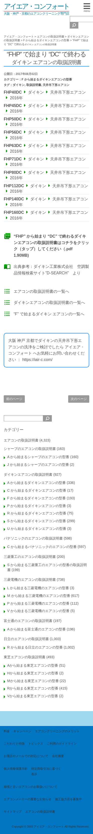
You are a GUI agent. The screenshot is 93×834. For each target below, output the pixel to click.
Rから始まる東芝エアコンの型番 (32, 688)
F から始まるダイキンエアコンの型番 (47, 79)
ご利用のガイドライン (62, 743)
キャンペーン (22, 731)
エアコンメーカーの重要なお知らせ (27, 799)
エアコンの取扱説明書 (21, 440)
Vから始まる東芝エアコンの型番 (32, 696)
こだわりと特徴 (14, 743)
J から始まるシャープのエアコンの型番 (38, 465)
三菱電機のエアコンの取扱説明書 (30, 579)
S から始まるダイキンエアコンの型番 (36, 521)
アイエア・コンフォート (36, 6)
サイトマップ (13, 811)
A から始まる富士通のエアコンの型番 (36, 629)
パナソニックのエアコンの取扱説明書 (33, 538)
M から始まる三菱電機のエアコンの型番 (38, 596)
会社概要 (58, 756)
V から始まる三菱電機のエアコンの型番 (38, 611)
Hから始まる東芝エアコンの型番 (32, 673)
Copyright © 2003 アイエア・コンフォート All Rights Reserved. (50, 826)
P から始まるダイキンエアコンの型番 (36, 506)
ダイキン (19, 85)
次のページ (79, 399)
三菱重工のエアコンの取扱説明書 (30, 557)
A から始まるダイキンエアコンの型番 (36, 483)
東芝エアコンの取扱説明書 (24, 657)
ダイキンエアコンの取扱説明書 (28, 474)
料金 (7, 731)
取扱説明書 (33, 85)
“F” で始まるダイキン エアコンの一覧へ (49, 314)
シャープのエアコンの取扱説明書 (30, 449)
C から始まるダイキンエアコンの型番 (36, 490)
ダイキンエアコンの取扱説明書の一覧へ (49, 302)
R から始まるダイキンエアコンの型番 (36, 513)
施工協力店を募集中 (68, 799)
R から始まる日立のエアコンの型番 (35, 647)
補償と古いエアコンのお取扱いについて (30, 787)
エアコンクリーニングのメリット (57, 731)
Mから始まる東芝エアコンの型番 (33, 681)
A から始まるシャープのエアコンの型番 (38, 457)
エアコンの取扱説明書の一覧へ (41, 291)
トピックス (35, 743)
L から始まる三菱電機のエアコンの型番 (38, 588)
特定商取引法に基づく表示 (46, 771)
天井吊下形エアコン (56, 85)
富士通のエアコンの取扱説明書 (28, 621)
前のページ (14, 399)
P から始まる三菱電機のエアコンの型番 (38, 603)
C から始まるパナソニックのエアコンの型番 (42, 547)
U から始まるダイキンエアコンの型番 (36, 529)
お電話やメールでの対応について (26, 756)
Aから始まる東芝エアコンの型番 (32, 665)
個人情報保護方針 (16, 768)
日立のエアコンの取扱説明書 (26, 639)
